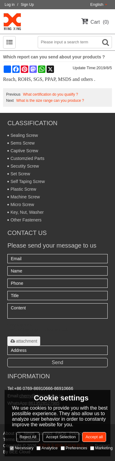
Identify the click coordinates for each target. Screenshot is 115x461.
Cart (99, 22)
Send (57, 362)
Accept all (94, 437)
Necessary (21, 448)
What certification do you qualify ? (50, 94)
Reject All (28, 437)
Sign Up (27, 4)
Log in (10, 4)
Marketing (101, 448)
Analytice (47, 448)
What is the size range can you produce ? (50, 100)
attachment (23, 341)
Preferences (74, 448)
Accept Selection (61, 437)
